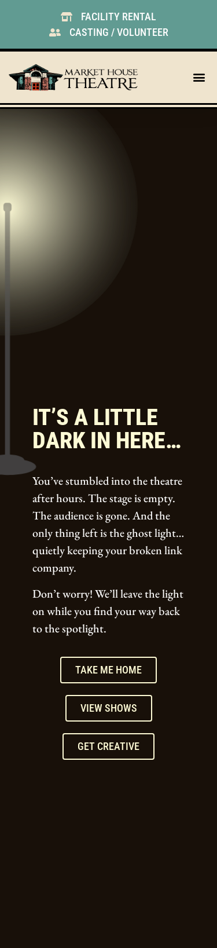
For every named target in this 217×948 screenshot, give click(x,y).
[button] (198, 77)
